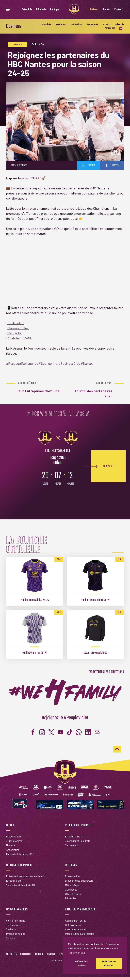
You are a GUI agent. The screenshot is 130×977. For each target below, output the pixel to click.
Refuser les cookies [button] (81, 963)
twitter (88, 165)
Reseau (12, 363)
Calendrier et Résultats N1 (20, 885)
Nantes (87, 363)
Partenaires (76, 24)
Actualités (27, 9)
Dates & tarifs (73, 924)
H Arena (106, 9)
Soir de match (13, 924)
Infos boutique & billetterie (79, 933)
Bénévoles (70, 898)
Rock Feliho (15, 323)
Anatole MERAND (19, 338)
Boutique (54, 9)
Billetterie (41, 9)
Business (94, 9)
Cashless (11, 929)
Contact (118, 9)
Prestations (61, 24)
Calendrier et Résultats (77, 840)
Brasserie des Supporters (79, 880)
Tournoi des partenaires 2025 (89, 390)
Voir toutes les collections (106, 672)
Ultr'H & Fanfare (73, 893)
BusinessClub (69, 363)
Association (13, 849)
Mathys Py (14, 333)
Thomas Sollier (18, 328)
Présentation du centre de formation (26, 876)
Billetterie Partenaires (114, 26)
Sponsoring (48, 363)
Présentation (13, 836)
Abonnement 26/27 (75, 920)
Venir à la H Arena (15, 920)
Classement (71, 845)
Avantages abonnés (76, 929)
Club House (71, 889)
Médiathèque (92, 24)
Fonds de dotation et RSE (20, 854)
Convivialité (17, 44)
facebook (112, 165)
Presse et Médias (15, 933)
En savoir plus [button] (77, 952)
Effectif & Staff (74, 836)
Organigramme (14, 840)
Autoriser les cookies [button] (108, 963)
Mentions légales (60, 960)
